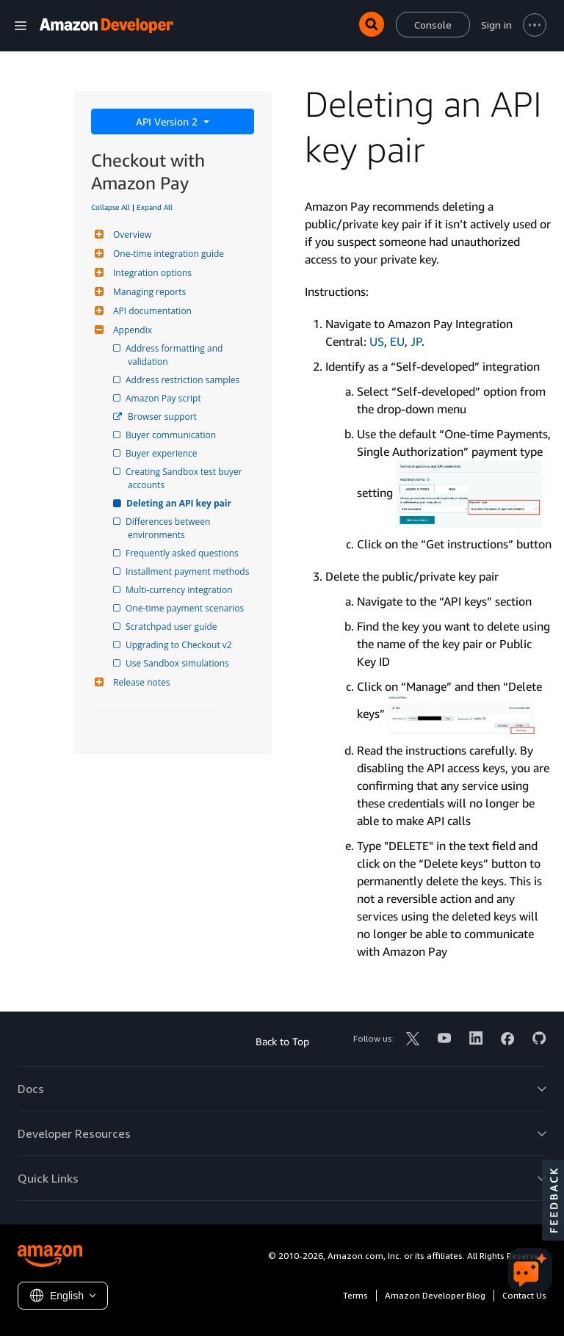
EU (397, 341)
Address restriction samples (183, 380)
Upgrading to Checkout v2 (180, 645)
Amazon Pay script (164, 398)
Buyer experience (163, 453)
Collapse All (110, 207)
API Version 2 (168, 121)
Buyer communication (172, 435)
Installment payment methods (188, 571)
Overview (130, 234)
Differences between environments (170, 528)
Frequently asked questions (183, 553)
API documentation (150, 311)
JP (416, 341)
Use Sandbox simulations (178, 663)
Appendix (130, 330)
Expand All (155, 207)
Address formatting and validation (176, 355)
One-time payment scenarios (186, 608)
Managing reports (147, 292)
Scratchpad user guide (172, 626)
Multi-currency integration (180, 590)
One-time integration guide (166, 253)
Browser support (162, 416)
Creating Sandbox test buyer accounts (186, 478)
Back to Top (282, 1041)
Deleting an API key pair (179, 503)
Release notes (139, 682)
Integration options (150, 272)
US (376, 341)
